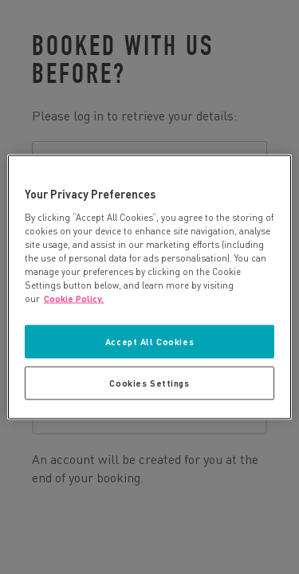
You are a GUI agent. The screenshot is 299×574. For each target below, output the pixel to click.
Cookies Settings (149, 383)
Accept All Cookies (149, 342)
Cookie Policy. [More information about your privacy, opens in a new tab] (74, 299)
